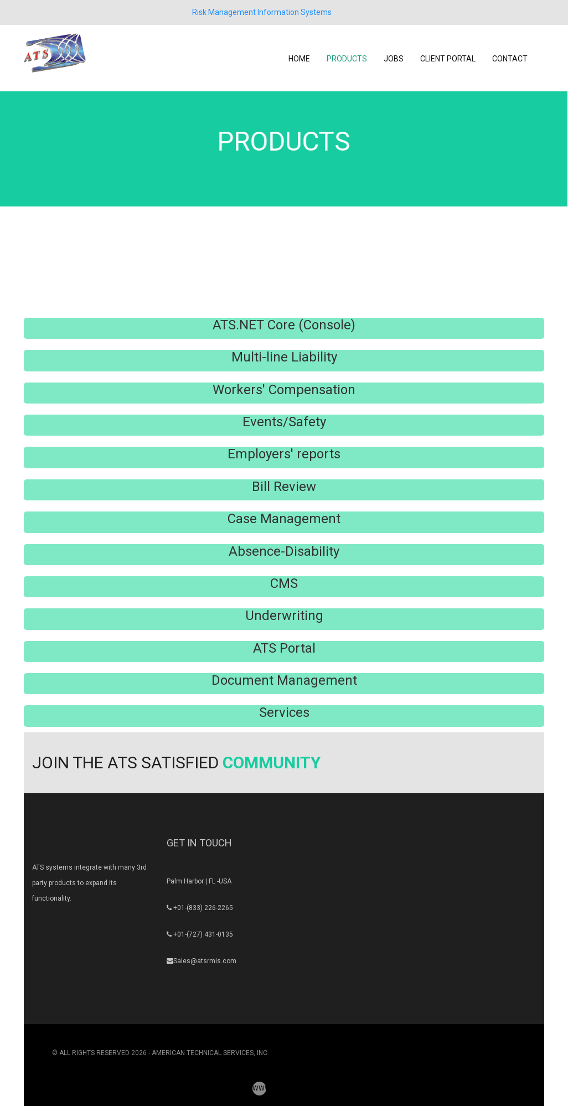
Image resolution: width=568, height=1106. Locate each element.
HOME (299, 58)
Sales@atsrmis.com (204, 961)
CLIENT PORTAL (448, 58)
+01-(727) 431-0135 (203, 934)
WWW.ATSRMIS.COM (259, 1088)
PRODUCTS (347, 58)
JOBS (394, 58)
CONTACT (510, 58)
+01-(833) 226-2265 (203, 908)
